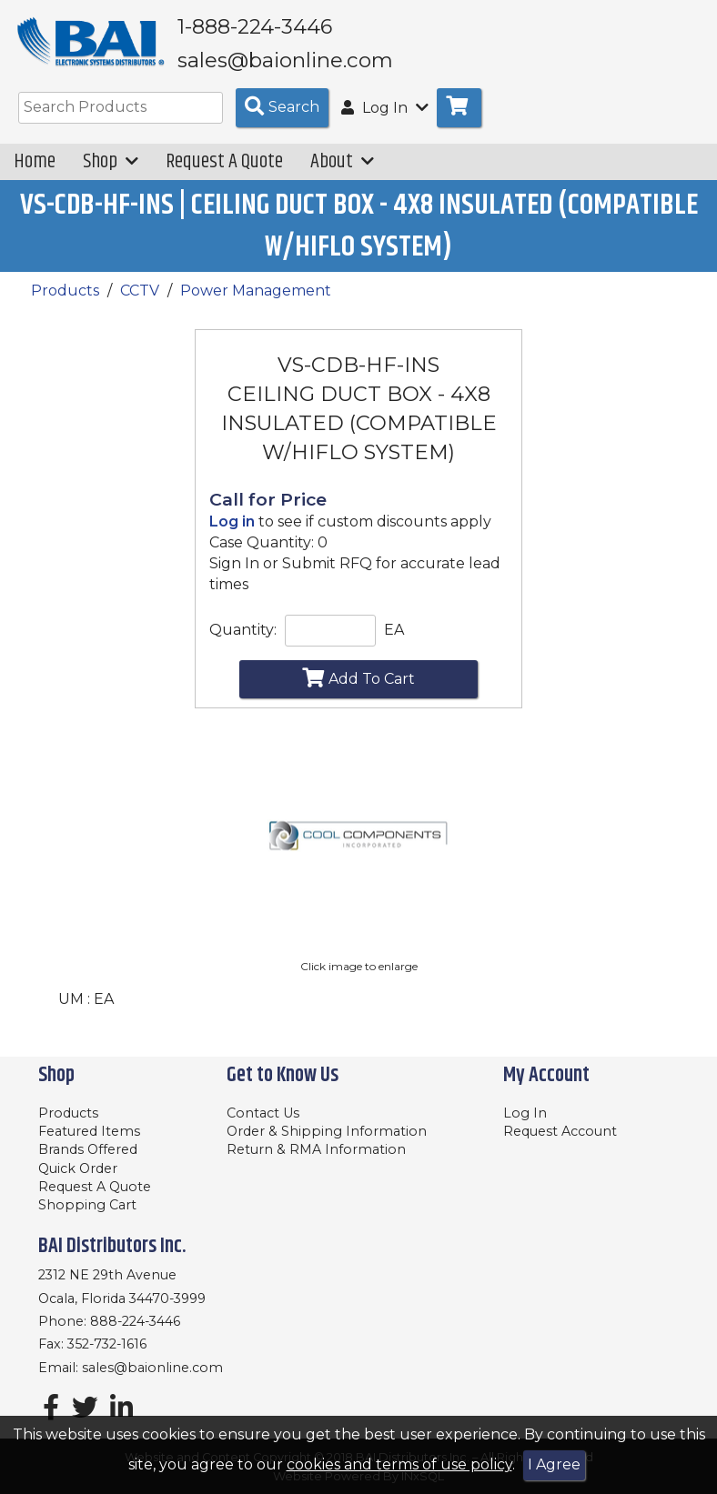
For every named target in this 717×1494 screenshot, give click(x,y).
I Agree (554, 1464)
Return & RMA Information (316, 1150)
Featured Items (89, 1131)
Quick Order (77, 1168)
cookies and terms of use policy (399, 1464)
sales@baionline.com (152, 1367)
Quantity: (243, 642)
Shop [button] (110, 174)
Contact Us (263, 1113)
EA (394, 642)
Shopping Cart (87, 1206)
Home (35, 174)
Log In (525, 1113)
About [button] (342, 174)
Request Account (560, 1131)
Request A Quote (224, 174)
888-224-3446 (135, 1321)
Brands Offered (87, 1150)
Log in (232, 534)
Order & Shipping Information (327, 1131)
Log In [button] (385, 120)
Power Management (255, 303)
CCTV (139, 303)
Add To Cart (358, 690)
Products (65, 303)
